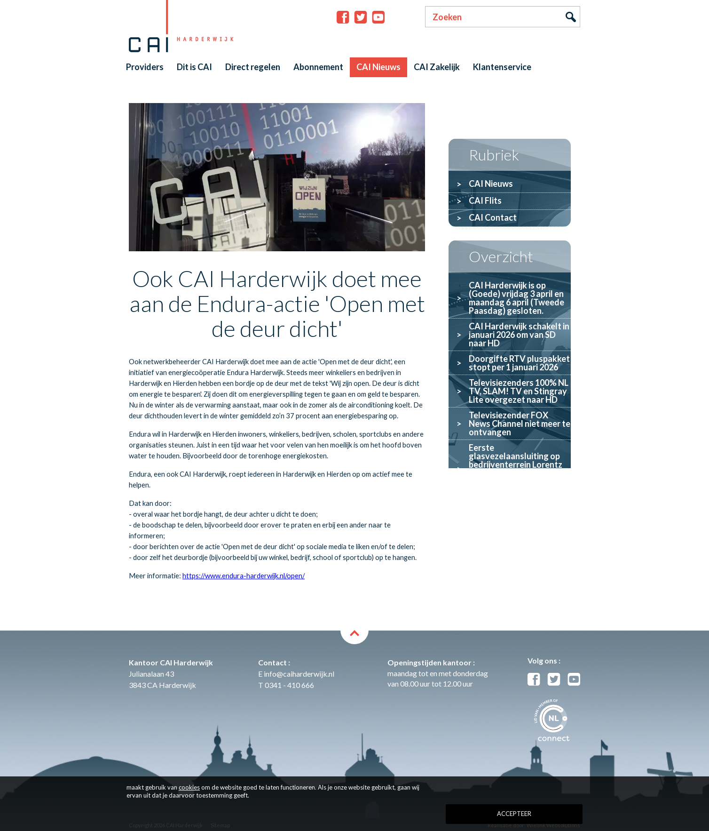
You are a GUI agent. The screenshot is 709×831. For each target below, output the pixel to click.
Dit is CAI (194, 67)
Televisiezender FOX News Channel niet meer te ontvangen (519, 423)
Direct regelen (252, 67)
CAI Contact (493, 217)
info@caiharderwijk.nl (299, 673)
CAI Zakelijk (437, 67)
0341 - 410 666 (289, 684)
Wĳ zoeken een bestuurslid (498, 509)
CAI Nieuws (378, 67)
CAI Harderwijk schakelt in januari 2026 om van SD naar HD (519, 334)
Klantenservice (502, 67)
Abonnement (318, 67)
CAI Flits (485, 200)
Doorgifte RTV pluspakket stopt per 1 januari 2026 (519, 362)
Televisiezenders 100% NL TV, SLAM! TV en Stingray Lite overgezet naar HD (518, 391)
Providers (145, 67)
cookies (189, 787)
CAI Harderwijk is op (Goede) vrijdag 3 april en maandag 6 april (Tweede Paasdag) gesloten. (516, 298)
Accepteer (514, 813)
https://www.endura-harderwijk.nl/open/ (243, 576)
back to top (354, 637)
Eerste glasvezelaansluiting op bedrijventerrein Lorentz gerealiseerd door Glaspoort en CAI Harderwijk (515, 468)
